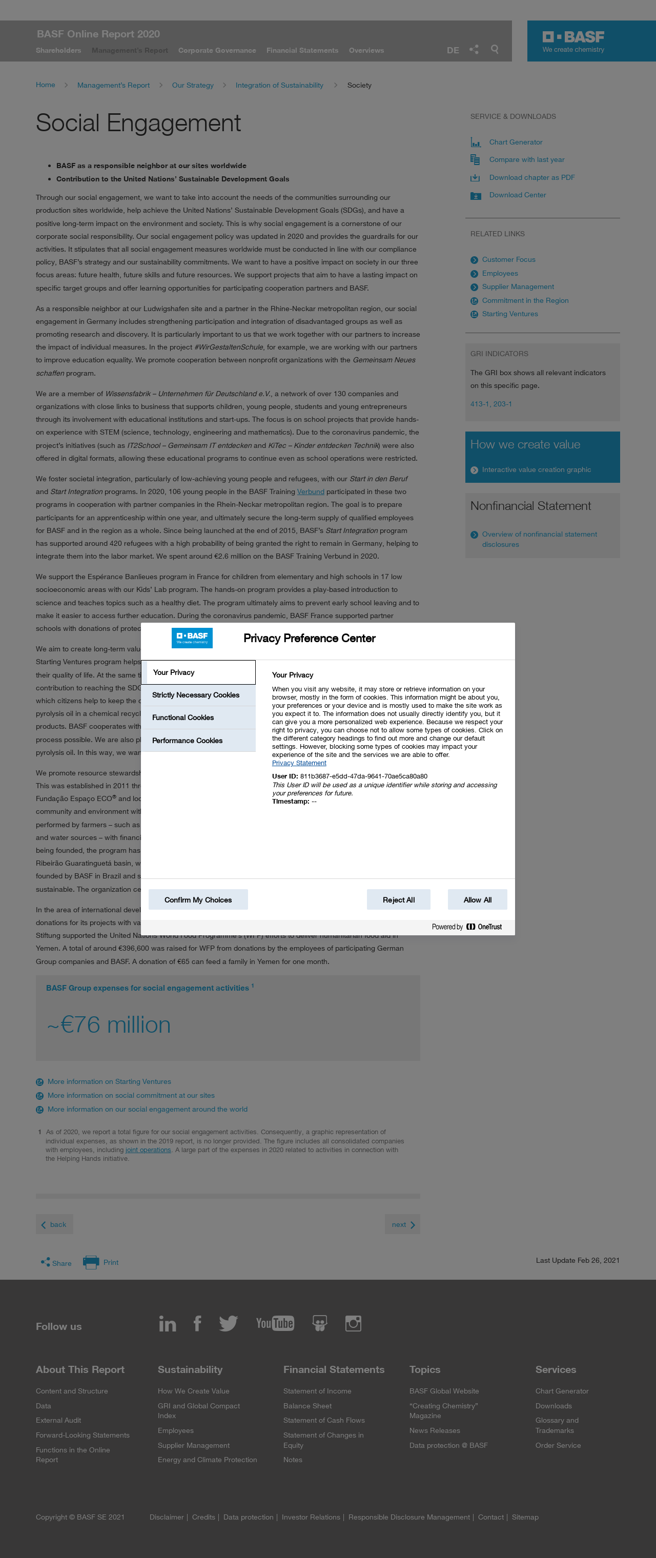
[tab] (198, 672)
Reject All (398, 899)
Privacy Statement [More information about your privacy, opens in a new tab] (299, 762)
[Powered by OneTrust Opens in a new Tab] (471, 928)
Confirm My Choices (198, 899)
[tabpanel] (389, 743)
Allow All (477, 899)
